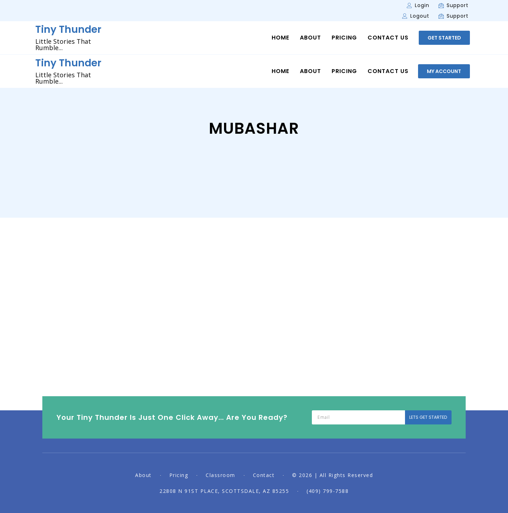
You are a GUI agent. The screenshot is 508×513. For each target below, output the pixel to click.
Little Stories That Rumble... (63, 44)
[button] (444, 38)
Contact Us (388, 37)
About (310, 37)
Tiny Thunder (68, 29)
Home (280, 37)
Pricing (344, 37)
